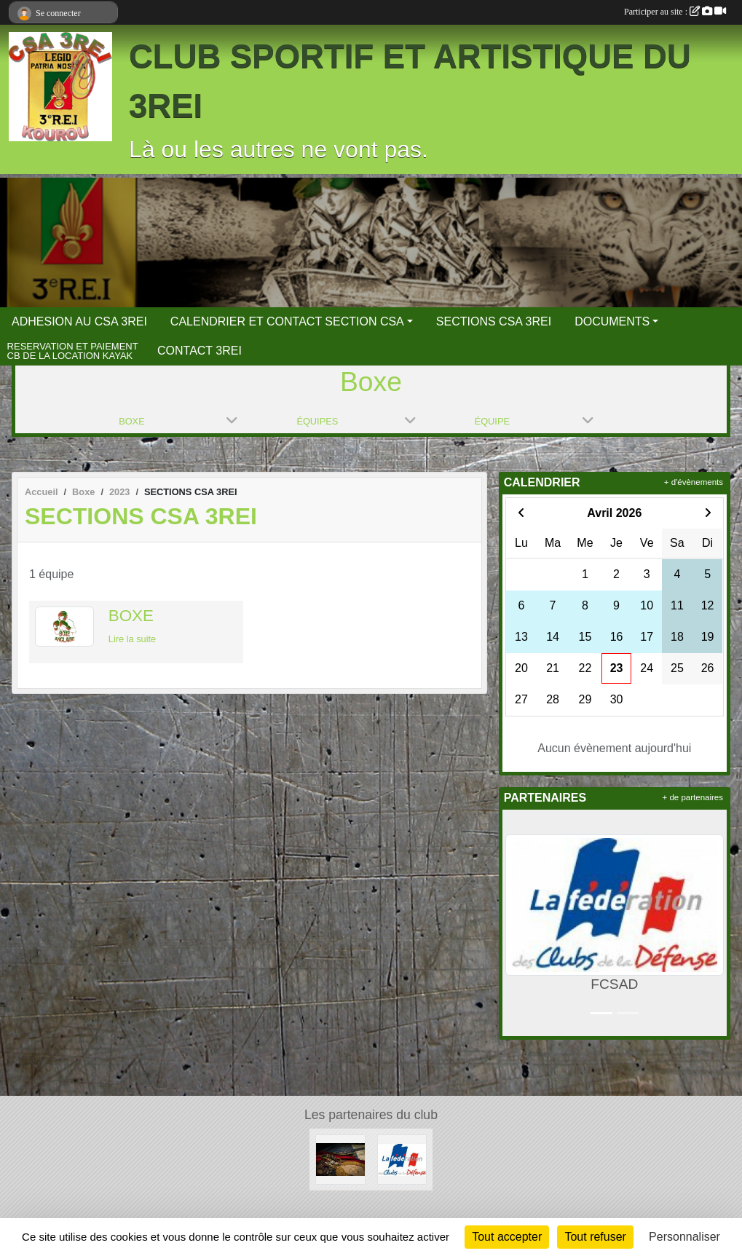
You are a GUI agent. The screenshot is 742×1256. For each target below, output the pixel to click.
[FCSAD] (402, 1159)
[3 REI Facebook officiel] (340, 1159)
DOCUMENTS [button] (612, 321)
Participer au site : (675, 12)
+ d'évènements (693, 482)
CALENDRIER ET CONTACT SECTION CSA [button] (287, 321)
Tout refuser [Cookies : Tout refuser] (594, 1237)
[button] (516, 923)
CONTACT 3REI (199, 350)
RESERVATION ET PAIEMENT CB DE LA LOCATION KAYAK (72, 351)
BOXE (131, 616)
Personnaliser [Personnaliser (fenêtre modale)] (684, 1237)
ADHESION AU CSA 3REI (79, 321)
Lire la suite (132, 638)
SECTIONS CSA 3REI (493, 321)
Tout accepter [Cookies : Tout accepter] (507, 1237)
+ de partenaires (693, 797)
